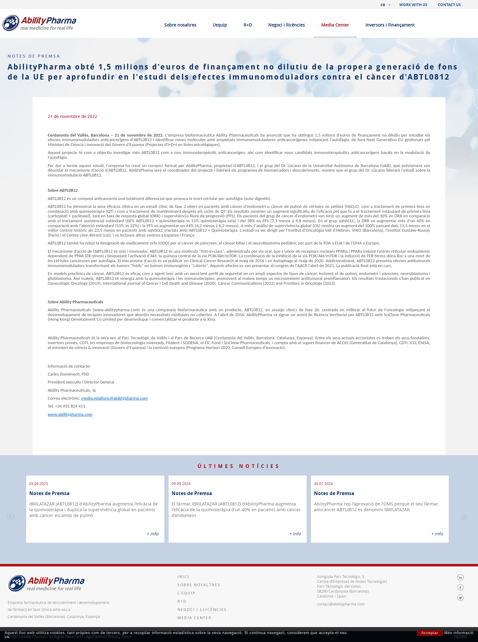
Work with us (413, 4)
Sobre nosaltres (180, 25)
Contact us (449, 4)
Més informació (458, 633)
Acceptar (429, 633)
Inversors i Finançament (390, 25)
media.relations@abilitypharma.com (114, 398)
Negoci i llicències (286, 25)
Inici (183, 569)
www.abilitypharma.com (70, 414)
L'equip (220, 25)
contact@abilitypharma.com (341, 596)
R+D (248, 25)
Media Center (335, 25)
